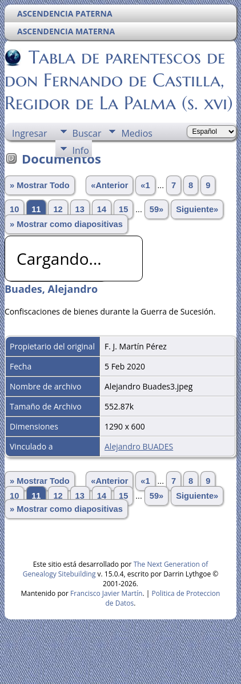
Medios (136, 133)
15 (123, 209)
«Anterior (109, 185)
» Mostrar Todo (40, 185)
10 (14, 209)
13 (80, 209)
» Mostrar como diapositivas (66, 224)
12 (57, 209)
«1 (145, 185)
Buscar (87, 133)
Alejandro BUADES (139, 446)
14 (101, 209)
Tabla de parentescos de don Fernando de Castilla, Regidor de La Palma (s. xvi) (119, 80)
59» (156, 209)
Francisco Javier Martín (106, 593)
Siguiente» (197, 209)
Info (81, 150)
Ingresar (29, 133)
